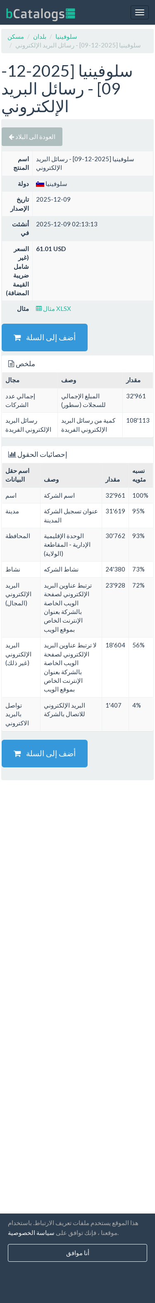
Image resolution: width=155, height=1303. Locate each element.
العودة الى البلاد (32, 136)
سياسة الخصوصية (31, 1232)
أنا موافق (77, 1252)
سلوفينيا (66, 36)
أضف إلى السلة (45, 337)
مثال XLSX (53, 308)
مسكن (15, 36)
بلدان (39, 36)
